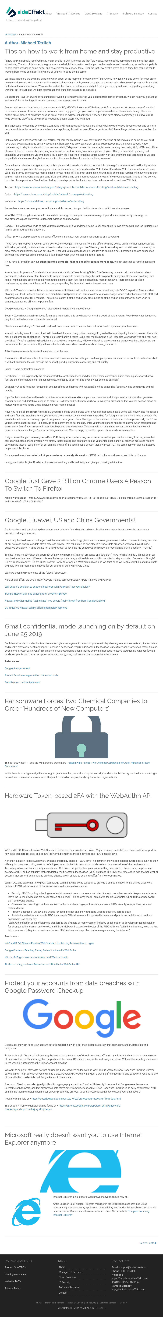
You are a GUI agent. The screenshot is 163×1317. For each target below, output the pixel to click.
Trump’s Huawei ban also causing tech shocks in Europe (36, 593)
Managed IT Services (68, 13)
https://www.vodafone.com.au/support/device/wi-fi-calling (51, 201)
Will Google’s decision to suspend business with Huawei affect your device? (47, 586)
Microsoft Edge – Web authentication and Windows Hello (36, 957)
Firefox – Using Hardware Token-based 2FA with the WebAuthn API (42, 964)
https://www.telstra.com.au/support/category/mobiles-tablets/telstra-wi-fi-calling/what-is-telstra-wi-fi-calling (76, 187)
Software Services (133, 13)
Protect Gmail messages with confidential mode (31, 675)
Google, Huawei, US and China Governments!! (71, 520)
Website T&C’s (13, 1281)
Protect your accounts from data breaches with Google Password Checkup (72, 986)
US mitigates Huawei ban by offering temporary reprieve (36, 607)
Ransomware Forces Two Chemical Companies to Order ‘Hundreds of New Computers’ (76, 704)
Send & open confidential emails (23, 682)
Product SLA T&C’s (15, 1267)
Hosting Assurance (15, 1274)
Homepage (10, 34)
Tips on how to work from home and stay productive (80, 51)
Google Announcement (17, 668)
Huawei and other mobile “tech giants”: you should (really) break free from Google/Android (55, 600)
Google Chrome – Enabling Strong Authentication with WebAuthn (40, 950)
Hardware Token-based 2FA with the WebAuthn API (78, 795)
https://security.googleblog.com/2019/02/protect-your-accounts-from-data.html (76, 1098)
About (49, 13)
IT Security (113, 13)
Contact (152, 13)
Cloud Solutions (93, 13)
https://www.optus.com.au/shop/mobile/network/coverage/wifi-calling (53, 194)
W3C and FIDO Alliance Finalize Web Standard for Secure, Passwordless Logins (49, 943)
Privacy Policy (13, 1288)
